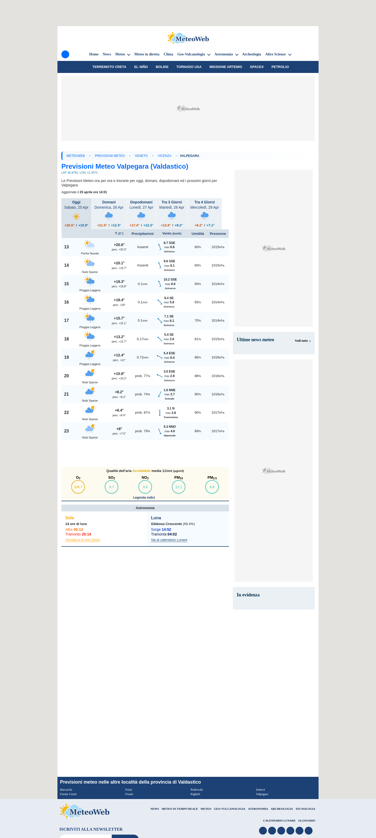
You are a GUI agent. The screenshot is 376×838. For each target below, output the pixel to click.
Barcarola (66, 789)
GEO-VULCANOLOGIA (229, 808)
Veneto (141, 156)
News (107, 54)
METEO (206, 808)
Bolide (162, 67)
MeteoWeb (76, 156)
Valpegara (262, 794)
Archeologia (251, 54)
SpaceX (257, 67)
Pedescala (197, 789)
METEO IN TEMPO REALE (180, 808)
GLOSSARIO (306, 820)
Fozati (129, 794)
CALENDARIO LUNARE (279, 820)
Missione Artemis (225, 67)
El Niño (141, 67)
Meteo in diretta (146, 54)
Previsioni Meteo (110, 156)
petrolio (280, 67)
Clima (168, 54)
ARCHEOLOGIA (282, 808)
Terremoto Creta (109, 67)
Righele (195, 794)
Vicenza (164, 156)
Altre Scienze (275, 54)
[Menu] (65, 54)
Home (94, 54)
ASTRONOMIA (258, 808)
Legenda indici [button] (144, 497)
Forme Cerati (68, 794)
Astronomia (223, 54)
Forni (128, 789)
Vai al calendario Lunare (169, 540)
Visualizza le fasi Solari (82, 540)
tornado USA (189, 67)
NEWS (154, 808)
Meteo (120, 54)
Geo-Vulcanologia (191, 54)
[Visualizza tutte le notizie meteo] (303, 340)
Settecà (260, 789)
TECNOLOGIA (305, 808)
